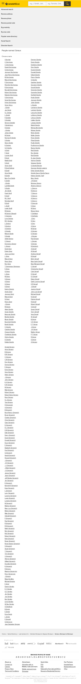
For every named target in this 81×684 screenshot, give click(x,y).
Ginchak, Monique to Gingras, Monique (41, 634)
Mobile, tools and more (29, 669)
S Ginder (7, 140)
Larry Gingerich (9, 493)
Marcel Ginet (9, 297)
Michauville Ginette (37, 128)
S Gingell (33, 307)
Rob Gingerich (9, 533)
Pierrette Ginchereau (11, 85)
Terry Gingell (35, 312)
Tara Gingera (9, 402)
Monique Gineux (36, 183)
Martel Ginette (35, 125)
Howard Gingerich (10, 458)
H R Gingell (34, 284)
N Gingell (33, 297)
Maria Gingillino (9, 579)
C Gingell (33, 266)
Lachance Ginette (36, 107)
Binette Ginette (9, 317)
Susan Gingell (35, 309)
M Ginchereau (9, 77)
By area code (5, 32)
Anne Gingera (9, 349)
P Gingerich (8, 518)
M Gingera (8, 387)
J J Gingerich (9, 465)
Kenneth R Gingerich (11, 486)
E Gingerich (8, 445)
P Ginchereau (9, 82)
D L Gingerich (9, 428)
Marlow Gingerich (10, 506)
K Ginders (8, 145)
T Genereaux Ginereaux (12, 266)
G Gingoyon (8, 622)
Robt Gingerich (9, 539)
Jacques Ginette (36, 100)
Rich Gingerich (9, 531)
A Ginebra (8, 229)
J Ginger (33, 327)
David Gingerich (10, 438)
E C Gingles (8, 589)
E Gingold (8, 619)
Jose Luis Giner (9, 254)
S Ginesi (7, 286)
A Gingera (34, 342)
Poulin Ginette (35, 143)
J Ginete (7, 304)
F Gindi (7, 153)
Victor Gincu (9, 105)
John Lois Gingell (36, 292)
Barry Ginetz (34, 178)
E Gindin (7, 181)
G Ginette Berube (36, 166)
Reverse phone (6, 18)
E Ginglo (7, 612)
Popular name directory (9, 36)
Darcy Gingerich (10, 435)
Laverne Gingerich (10, 496)
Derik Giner (8, 249)
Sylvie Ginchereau (10, 102)
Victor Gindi (8, 166)
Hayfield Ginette (36, 95)
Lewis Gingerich (10, 498)
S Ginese (7, 279)
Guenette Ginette (36, 92)
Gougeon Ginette (36, 85)
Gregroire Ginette (36, 90)
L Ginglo (7, 617)
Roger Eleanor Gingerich (12, 544)
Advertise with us (27, 664)
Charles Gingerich (10, 417)
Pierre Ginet (8, 302)
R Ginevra (34, 191)
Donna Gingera (9, 365)
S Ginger (33, 340)
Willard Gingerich (10, 561)
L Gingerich (8, 491)
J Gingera (8, 377)
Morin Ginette (35, 133)
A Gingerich (8, 407)
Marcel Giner (9, 259)
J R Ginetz (34, 181)
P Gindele (8, 118)
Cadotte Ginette (10, 329)
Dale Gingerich (9, 433)
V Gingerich (8, 556)
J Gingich (8, 576)
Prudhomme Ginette (37, 145)
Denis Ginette (35, 62)
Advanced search (7, 9)
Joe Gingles (8, 597)
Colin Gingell (35, 271)
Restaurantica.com (70, 667)
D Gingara (34, 234)
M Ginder (7, 135)
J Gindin (7, 183)
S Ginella (7, 236)
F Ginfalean (34, 213)
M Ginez (33, 208)
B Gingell (33, 256)
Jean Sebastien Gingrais (12, 624)
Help (42, 667)
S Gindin (7, 188)
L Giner (7, 256)
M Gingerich (8, 503)
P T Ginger (34, 334)
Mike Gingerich (9, 513)
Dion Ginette (35, 67)
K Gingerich (8, 483)
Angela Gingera (9, 347)
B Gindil (7, 171)
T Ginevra (34, 193)
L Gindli (7, 206)
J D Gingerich (9, 463)
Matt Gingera (9, 390)
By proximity (5, 27)
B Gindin (7, 176)
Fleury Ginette (35, 77)
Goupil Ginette (35, 87)
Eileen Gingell (35, 279)
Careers (7, 667)
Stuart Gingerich (10, 549)
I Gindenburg (9, 125)
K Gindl (7, 196)
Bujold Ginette (9, 324)
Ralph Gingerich (9, 528)
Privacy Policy (9, 669)
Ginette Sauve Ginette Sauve (40, 173)
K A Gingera (8, 382)
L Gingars (34, 241)
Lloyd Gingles (9, 602)
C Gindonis (8, 216)
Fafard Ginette (35, 75)
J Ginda (7, 107)
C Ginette (8, 327)
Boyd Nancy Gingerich (12, 412)
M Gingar (33, 229)
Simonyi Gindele (10, 123)
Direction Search (7, 45)
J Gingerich (8, 460)
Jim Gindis (8, 191)
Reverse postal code (8, 23)
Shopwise (25, 671)
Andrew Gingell (35, 254)
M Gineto (7, 307)
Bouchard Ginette (10, 322)
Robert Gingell (35, 304)
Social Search (5, 41)
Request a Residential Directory (50, 671)
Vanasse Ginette (36, 163)
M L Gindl (8, 198)
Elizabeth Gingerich (11, 448)
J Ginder (7, 130)
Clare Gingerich (9, 423)
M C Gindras (8, 221)
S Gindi (7, 163)
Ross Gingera (9, 397)
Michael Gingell (35, 294)
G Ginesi (7, 284)
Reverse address (7, 14)
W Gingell (34, 317)
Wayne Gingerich (10, 559)
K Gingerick (8, 566)
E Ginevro (34, 201)
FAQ (42, 664)
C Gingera (8, 357)
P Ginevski (34, 203)
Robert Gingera (9, 392)
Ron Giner (8, 264)
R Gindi (7, 158)
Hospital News (68, 664)
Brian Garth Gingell (36, 261)
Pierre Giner (8, 261)
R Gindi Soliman (9, 168)
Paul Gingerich (9, 521)
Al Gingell (34, 251)
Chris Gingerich (9, 420)
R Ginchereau (9, 87)
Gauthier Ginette (36, 82)
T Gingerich (8, 551)
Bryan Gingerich (10, 415)
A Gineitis (8, 231)
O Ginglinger (8, 607)
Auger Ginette (9, 312)
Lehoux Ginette (36, 118)
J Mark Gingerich (10, 468)
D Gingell (33, 274)
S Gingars (34, 244)
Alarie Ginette (9, 309)
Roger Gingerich (10, 541)
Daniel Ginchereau (10, 67)
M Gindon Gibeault (10, 213)
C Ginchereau (9, 65)
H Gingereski (9, 405)
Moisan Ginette (35, 130)
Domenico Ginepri (10, 244)
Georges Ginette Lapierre (39, 168)
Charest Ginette (10, 332)
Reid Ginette (35, 150)
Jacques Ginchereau (11, 72)
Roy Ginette (34, 153)
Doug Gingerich (10, 443)
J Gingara (34, 236)
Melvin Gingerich (10, 511)
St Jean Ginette (36, 158)
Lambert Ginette (36, 110)
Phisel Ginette (35, 140)
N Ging (33, 221)
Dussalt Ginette (36, 72)
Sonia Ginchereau (10, 100)
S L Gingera (8, 400)
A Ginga (33, 226)
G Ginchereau (9, 70)
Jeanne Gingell (35, 289)
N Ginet (7, 299)
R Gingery (8, 569)
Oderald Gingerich (10, 516)
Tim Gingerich (9, 554)
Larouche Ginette (36, 113)
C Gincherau (9, 62)
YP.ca (65, 669)
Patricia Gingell (35, 299)
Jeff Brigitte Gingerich (11, 478)
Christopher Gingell (37, 269)
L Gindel (7, 115)
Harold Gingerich (10, 455)
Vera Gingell (34, 314)
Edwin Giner (8, 251)
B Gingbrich (34, 246)
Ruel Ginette (35, 155)
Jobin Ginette (35, 102)
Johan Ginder (9, 133)
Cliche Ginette (9, 337)
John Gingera (9, 380)
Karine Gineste (9, 289)
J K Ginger (34, 329)
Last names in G (23, 634)
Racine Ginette (35, 148)
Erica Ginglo (8, 614)
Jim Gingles (8, 594)
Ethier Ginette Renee (37, 171)
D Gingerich (8, 425)
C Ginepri (8, 241)
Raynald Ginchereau (11, 90)
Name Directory (12, 634)
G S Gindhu (8, 148)
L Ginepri (7, 246)
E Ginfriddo (34, 216)
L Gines (7, 274)
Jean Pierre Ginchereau (12, 75)
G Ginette (34, 80)
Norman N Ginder (10, 138)
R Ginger (33, 337)
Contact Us (8, 664)
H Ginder (7, 128)
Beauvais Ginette (10, 314)
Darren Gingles (9, 586)
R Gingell (33, 302)
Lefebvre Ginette (36, 115)
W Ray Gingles (9, 604)
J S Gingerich (9, 470)
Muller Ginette (35, 135)
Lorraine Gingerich (10, 501)
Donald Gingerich (10, 440)
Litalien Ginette (35, 120)
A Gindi (7, 150)
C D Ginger (34, 322)
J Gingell (33, 286)
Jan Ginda (8, 110)
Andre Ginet (8, 292)
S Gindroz (8, 226)
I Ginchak (8, 60)
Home (4, 634)
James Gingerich (10, 473)
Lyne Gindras (9, 218)
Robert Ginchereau (11, 92)
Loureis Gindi (9, 155)
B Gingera (8, 352)
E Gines (7, 269)
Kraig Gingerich (9, 488)
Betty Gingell (35, 259)
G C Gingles (8, 591)
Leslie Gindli (8, 208)
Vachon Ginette (36, 160)
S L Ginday (8, 113)
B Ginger (33, 319)
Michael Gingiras (10, 581)
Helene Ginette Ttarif (37, 176)
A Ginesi (7, 281)
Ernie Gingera (9, 370)
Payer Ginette (35, 138)
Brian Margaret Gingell (37, 264)
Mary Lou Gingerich (11, 508)
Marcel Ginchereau (11, 80)
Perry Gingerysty (10, 574)
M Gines (7, 276)
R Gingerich (8, 523)
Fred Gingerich (9, 450)
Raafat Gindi (8, 160)
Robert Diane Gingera (11, 395)
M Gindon (8, 211)
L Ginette (34, 105)
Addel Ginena (9, 239)
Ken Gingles (8, 599)
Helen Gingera (9, 375)
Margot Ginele (9, 234)
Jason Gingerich (10, 475)
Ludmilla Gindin (9, 186)
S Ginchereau (9, 97)
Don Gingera (9, 362)
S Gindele (8, 120)
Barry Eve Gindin (10, 178)
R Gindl (7, 203)
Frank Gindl (8, 193)
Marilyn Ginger (35, 332)
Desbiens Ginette (36, 65)
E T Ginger (34, 324)
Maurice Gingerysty (11, 571)
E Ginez (33, 206)
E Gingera (8, 367)
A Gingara (34, 231)
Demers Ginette (36, 60)
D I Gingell (34, 276)
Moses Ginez (35, 211)
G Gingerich (8, 453)
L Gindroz (8, 223)
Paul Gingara (35, 239)
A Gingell (33, 249)
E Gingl (7, 584)
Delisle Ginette (9, 342)
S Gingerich (8, 546)
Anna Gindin (8, 173)
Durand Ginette (36, 70)
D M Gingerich (9, 430)
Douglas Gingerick (10, 564)
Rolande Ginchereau (11, 95)
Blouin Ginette (9, 319)
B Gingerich (8, 410)
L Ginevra (34, 188)
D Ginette (8, 340)
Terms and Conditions (12, 671)
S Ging (33, 223)
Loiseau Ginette (36, 123)
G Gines (7, 271)
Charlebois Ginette (10, 334)
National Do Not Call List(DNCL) (51, 669)
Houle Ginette (35, 97)
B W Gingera (9, 354)
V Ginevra (34, 196)
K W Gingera (9, 385)
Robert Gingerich (10, 536)
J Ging (33, 218)
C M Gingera (9, 360)
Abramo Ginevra (36, 186)
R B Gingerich (9, 526)
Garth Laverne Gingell (38, 281)
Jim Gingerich (9, 480)
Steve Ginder (9, 143)
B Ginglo (7, 609)
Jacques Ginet (9, 294)
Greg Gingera (9, 372)
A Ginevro (34, 198)
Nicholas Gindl (9, 201)
